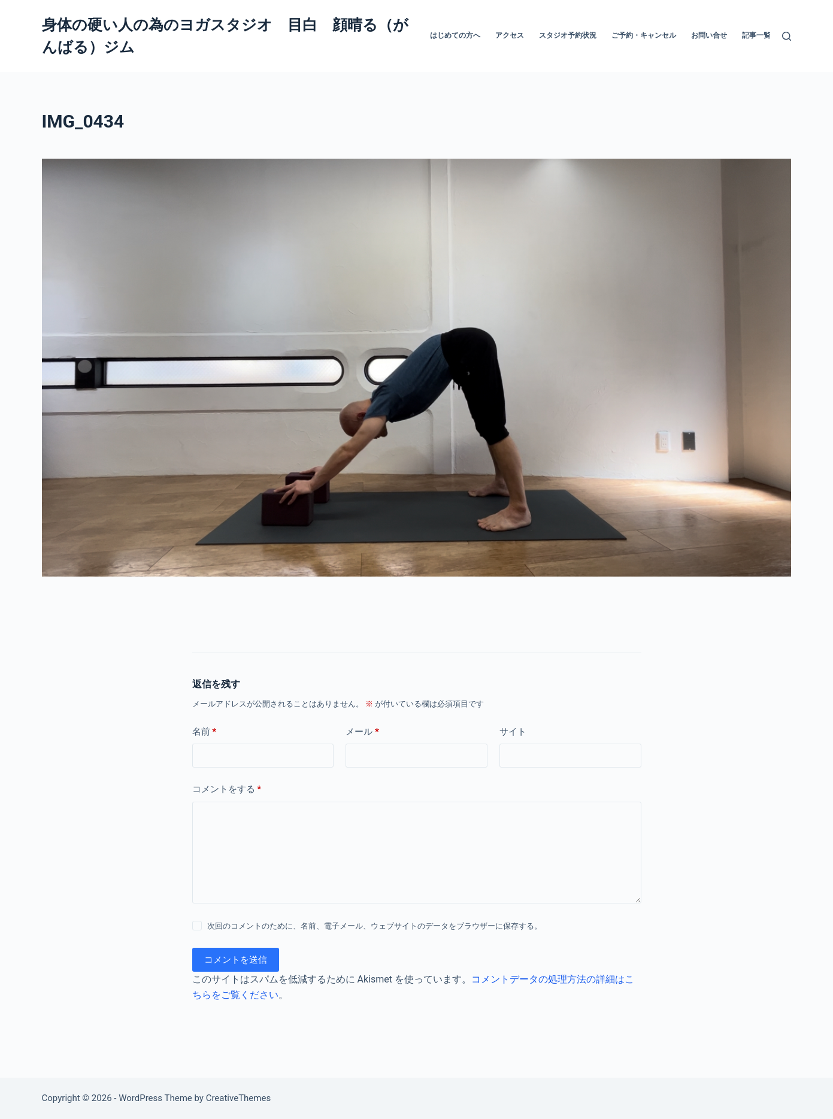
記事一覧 (756, 35)
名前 (204, 731)
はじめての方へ (455, 35)
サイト (512, 731)
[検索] (786, 36)
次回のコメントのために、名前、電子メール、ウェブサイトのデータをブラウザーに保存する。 (374, 925)
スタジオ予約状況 (567, 35)
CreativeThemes (238, 1098)
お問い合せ (709, 35)
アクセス (509, 35)
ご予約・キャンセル (643, 35)
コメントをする (227, 789)
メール (362, 731)
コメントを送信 (235, 959)
